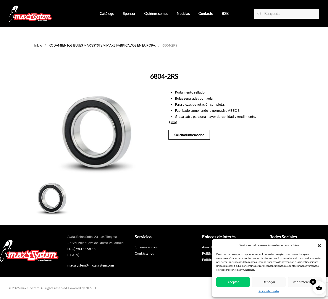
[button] (319, 245)
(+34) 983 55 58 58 (81, 249)
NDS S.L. (91, 288)
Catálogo (107, 13)
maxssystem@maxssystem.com (90, 265)
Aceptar (233, 282)
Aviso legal (210, 247)
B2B (225, 13)
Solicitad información (189, 135)
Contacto (205, 13)
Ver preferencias (305, 282)
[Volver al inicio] (30, 13)
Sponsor (129, 13)
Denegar (269, 282)
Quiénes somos (156, 13)
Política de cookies (269, 291)
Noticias (183, 13)
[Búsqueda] (286, 14)
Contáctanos (144, 253)
